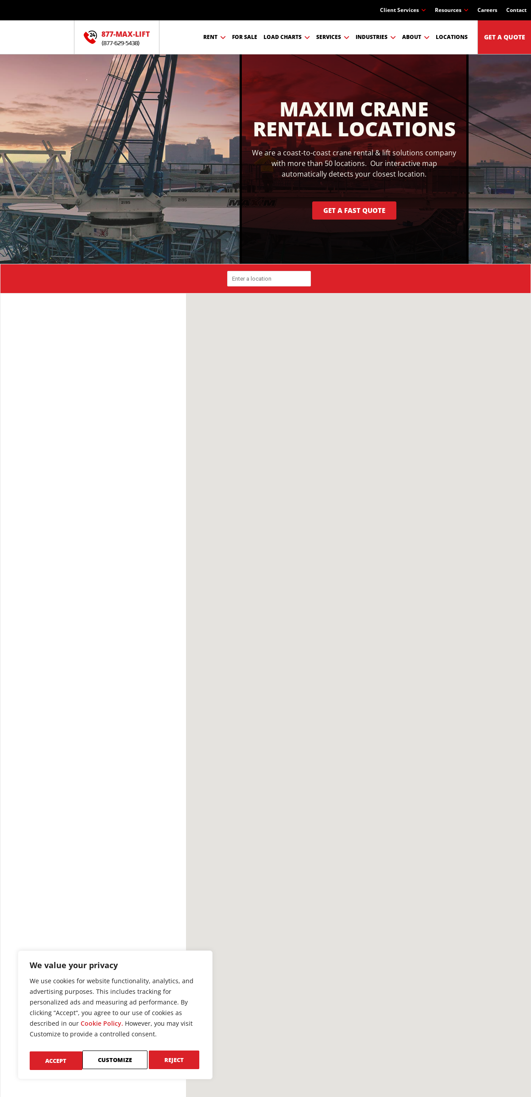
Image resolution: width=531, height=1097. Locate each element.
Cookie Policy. (102, 1028)
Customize (61, 1060)
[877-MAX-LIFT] (90, 37)
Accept (175, 1060)
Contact (516, 10)
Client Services (403, 10)
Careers (487, 10)
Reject (121, 1060)
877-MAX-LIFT (125, 34)
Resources (452, 10)
